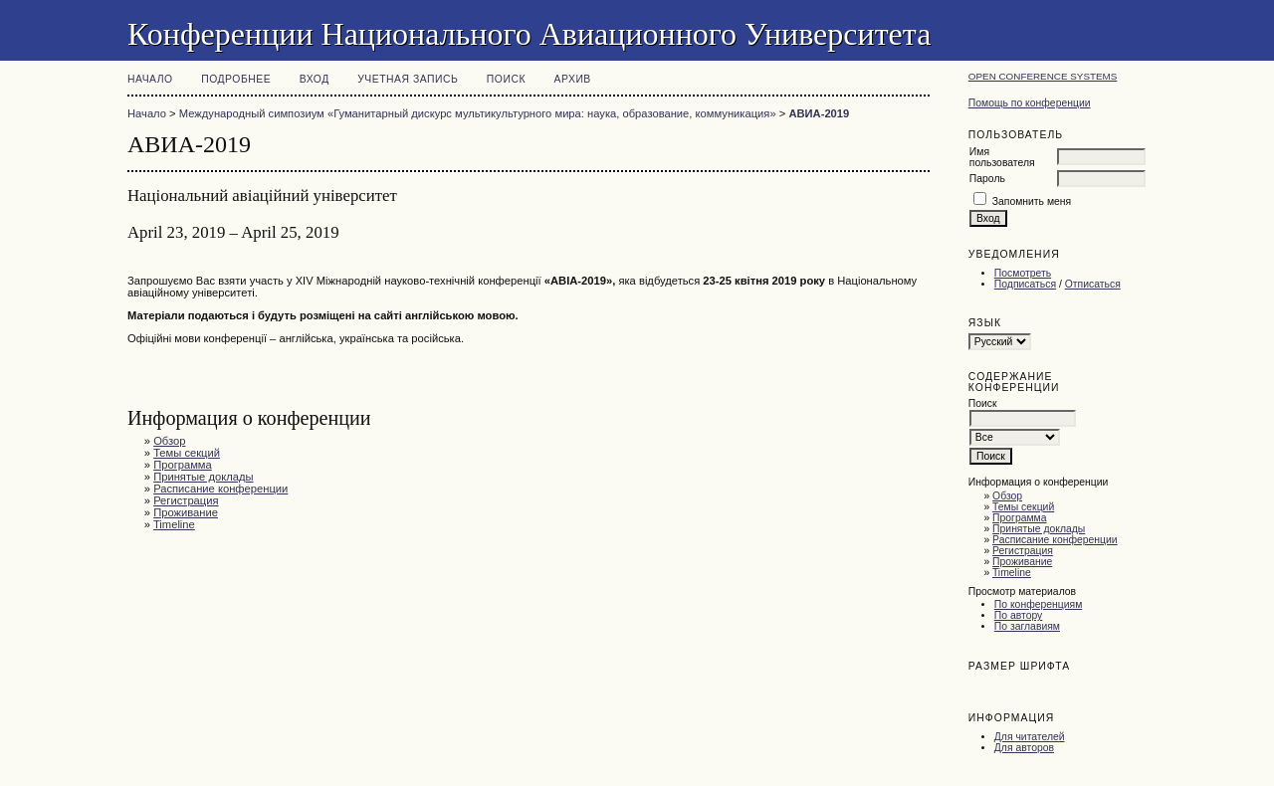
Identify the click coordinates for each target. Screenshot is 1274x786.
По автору (1018, 615)
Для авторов (1024, 747)
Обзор (1007, 496)
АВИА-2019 (818, 113)
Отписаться (1093, 284)
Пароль (987, 178)
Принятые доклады (1038, 528)
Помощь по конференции (1029, 103)
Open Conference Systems (1043, 76)
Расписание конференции (1055, 539)
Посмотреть (1022, 273)
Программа (1019, 517)
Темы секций (1023, 506)
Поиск (506, 79)
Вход (314, 79)
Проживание (1022, 561)
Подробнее (236, 79)
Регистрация (1022, 550)
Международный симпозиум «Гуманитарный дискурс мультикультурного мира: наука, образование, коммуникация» (477, 113)
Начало (150, 79)
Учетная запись (407, 79)
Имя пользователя (1002, 157)
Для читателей (1029, 736)
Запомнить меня (1032, 201)
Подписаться (1025, 284)
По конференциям (1038, 604)
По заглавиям (1027, 626)
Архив (572, 79)
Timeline (1011, 572)
